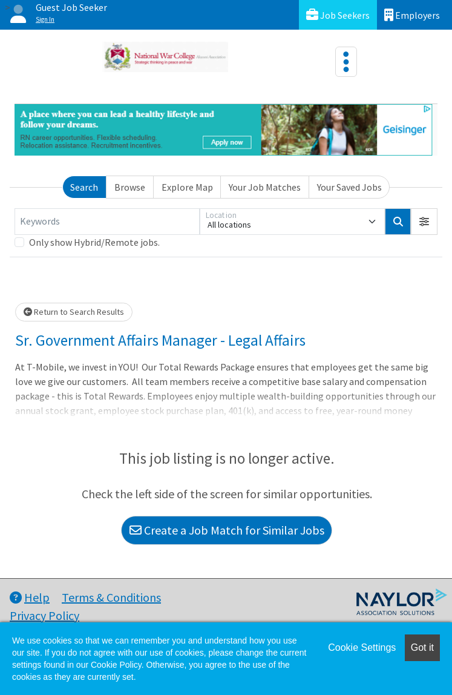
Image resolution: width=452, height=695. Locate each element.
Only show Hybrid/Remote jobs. (94, 242)
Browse (129, 187)
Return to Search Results (74, 311)
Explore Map (187, 187)
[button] (424, 221)
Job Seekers (338, 14)
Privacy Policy (44, 615)
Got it (422, 647)
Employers (412, 14)
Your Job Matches (265, 187)
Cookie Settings (362, 647)
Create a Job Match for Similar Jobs (226, 530)
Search (84, 187)
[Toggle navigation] (346, 62)
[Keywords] (107, 221)
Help (30, 597)
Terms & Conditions (111, 597)
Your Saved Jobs (349, 187)
